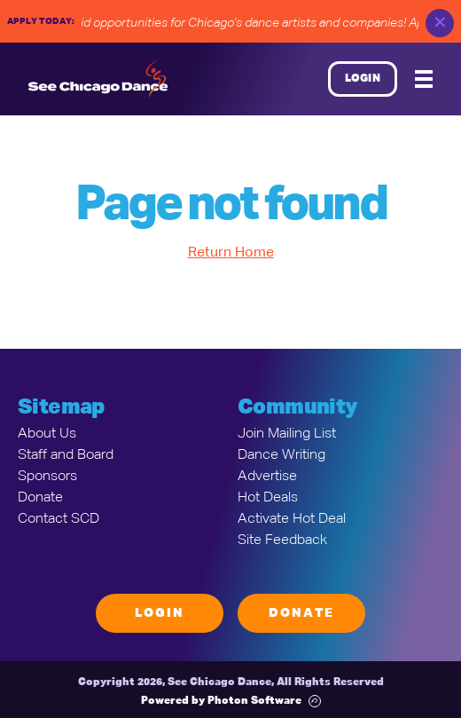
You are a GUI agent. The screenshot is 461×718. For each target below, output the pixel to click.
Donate (40, 498)
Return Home (231, 253)
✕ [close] (440, 23)
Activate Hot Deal (292, 519)
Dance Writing (281, 455)
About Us (47, 434)
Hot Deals (268, 498)
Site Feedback (282, 540)
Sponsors (47, 476)
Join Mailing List (287, 434)
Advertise (267, 476)
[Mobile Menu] (424, 79)
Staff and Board (65, 455)
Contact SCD (58, 519)
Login (363, 79)
